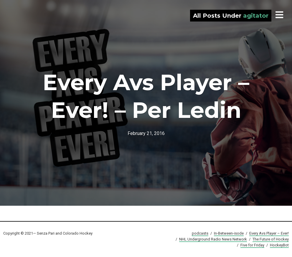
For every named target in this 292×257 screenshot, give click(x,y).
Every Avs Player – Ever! (269, 233)
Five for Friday (252, 245)
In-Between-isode (229, 233)
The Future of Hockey (271, 239)
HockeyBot (279, 245)
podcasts (200, 233)
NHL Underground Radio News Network (213, 239)
